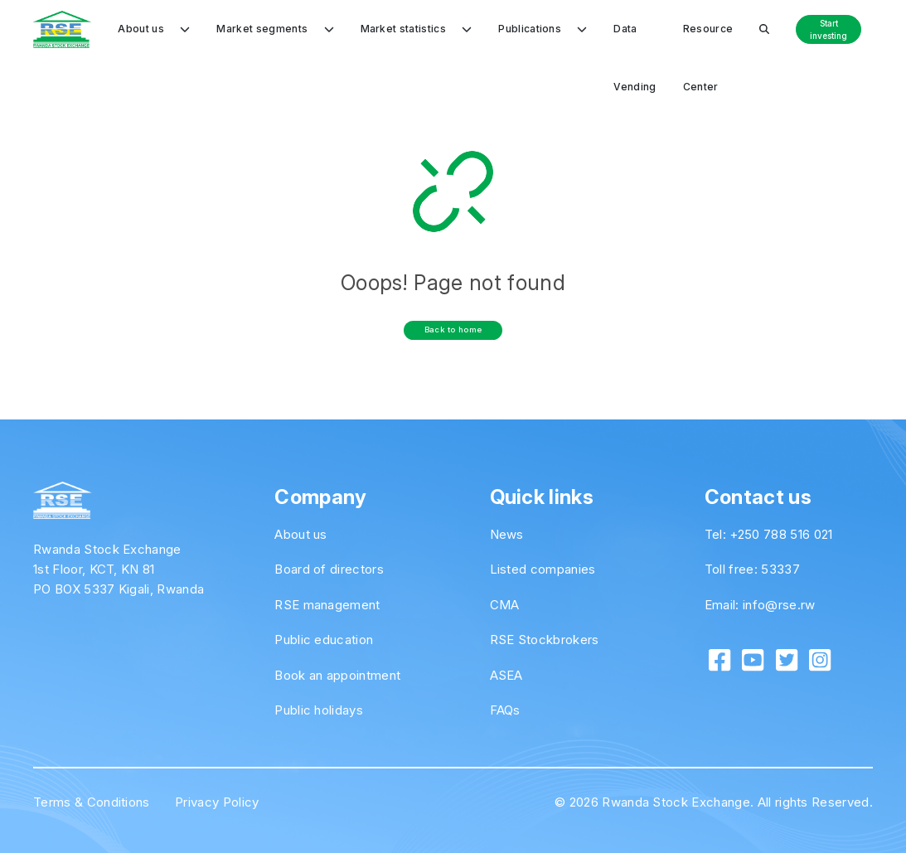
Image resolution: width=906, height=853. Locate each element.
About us (300, 534)
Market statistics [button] (416, 28)
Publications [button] (542, 28)
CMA (505, 605)
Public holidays (318, 710)
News (507, 534)
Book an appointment (337, 675)
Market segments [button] (274, 28)
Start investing (828, 29)
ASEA (506, 675)
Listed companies (543, 569)
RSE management (327, 605)
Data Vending (634, 40)
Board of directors (329, 569)
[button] (764, 29)
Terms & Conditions (91, 802)
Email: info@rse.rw (760, 605)
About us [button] (154, 28)
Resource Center (708, 40)
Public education (323, 639)
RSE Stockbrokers (544, 639)
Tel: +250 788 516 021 (769, 534)
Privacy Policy (217, 802)
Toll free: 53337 (752, 569)
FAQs (505, 710)
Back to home (453, 329)
